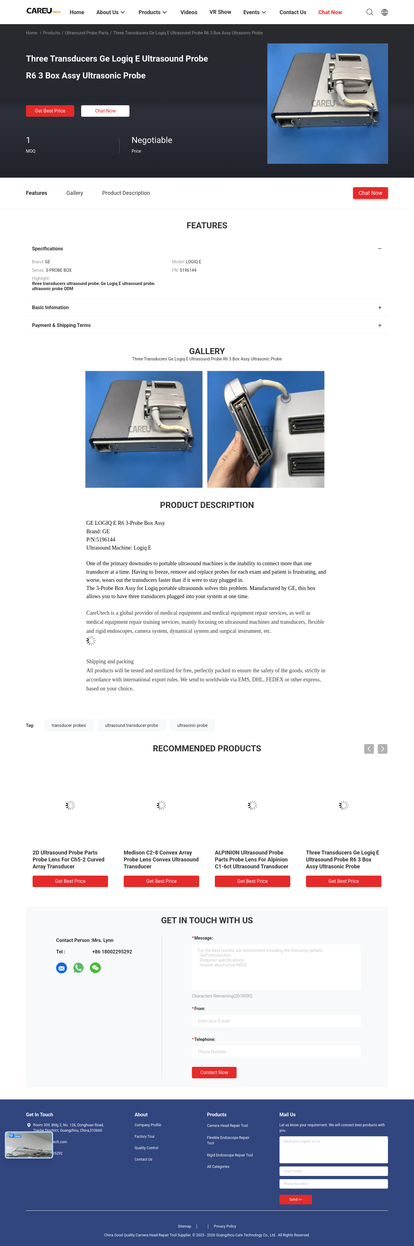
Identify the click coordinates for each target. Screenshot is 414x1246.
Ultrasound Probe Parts (87, 32)
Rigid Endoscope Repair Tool (230, 1155)
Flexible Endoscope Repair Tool (228, 1140)
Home (31, 32)
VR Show (220, 12)
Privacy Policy (225, 1226)
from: (199, 1008)
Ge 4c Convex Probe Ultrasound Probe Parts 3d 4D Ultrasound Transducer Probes (205, 859)
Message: (203, 938)
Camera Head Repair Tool (227, 1126)
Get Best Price (50, 111)
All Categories (218, 1167)
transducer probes (69, 725)
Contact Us (143, 1159)
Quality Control (146, 1148)
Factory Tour (145, 1136)
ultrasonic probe (192, 725)
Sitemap (184, 1226)
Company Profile (148, 1125)
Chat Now (105, 111)
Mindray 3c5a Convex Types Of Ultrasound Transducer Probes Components (294, 859)
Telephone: (204, 1039)
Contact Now (214, 1072)
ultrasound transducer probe (131, 725)
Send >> (295, 1199)
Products (51, 32)
